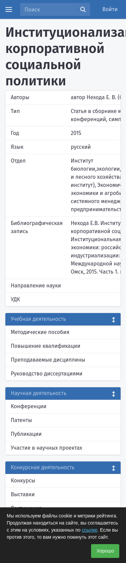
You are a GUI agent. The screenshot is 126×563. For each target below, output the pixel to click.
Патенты (21, 420)
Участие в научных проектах (46, 448)
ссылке (89, 530)
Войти (110, 9)
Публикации (26, 434)
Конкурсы (23, 480)
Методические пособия (40, 332)
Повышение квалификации (45, 346)
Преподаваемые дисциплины (48, 360)
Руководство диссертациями (46, 373)
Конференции (28, 406)
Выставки (23, 494)
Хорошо (105, 551)
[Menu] (9, 9)
